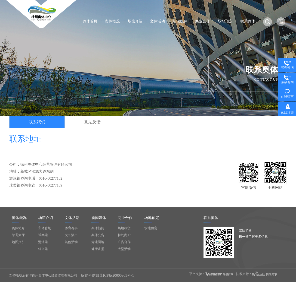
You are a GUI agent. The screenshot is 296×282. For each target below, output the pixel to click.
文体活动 (157, 21)
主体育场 (44, 228)
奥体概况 (112, 21)
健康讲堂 (97, 249)
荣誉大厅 (18, 235)
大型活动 (124, 249)
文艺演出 (71, 235)
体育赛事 (71, 228)
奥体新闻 (97, 228)
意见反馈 (92, 122)
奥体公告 (97, 235)
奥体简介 (18, 228)
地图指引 (18, 242)
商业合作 (202, 21)
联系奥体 (247, 21)
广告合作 (124, 242)
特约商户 (124, 235)
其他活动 (71, 242)
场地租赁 (124, 228)
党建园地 (97, 242)
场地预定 (225, 21)
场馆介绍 (135, 21)
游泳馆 (43, 242)
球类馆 (43, 235)
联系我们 (37, 122)
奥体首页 (90, 21)
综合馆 (43, 249)
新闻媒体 (180, 21)
